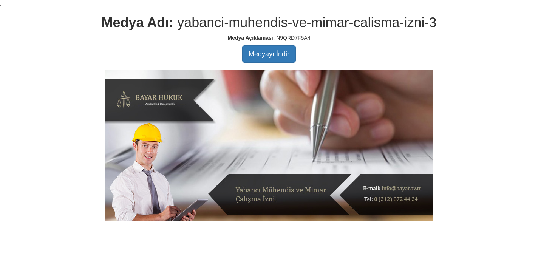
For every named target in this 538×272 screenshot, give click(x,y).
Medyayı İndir (269, 54)
